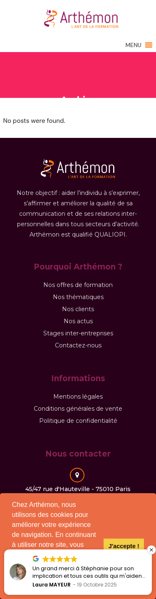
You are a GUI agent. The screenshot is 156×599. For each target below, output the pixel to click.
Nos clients (78, 309)
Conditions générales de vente (78, 408)
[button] (133, 44)
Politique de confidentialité (78, 420)
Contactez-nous (78, 345)
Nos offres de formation (78, 285)
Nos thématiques (78, 297)
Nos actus (78, 321)
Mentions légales (78, 396)
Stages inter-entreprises (78, 333)
